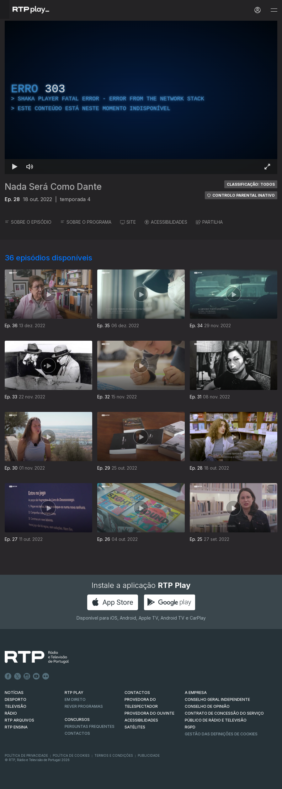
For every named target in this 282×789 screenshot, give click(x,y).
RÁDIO (11, 713)
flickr (45, 676)
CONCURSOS (77, 719)
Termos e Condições (113, 755)
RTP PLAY (74, 692)
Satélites (135, 727)
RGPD (190, 727)
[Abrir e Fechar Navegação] (274, 10)
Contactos (77, 733)
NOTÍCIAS (14, 692)
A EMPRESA (196, 692)
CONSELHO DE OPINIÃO (207, 706)
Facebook (8, 676)
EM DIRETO (75, 699)
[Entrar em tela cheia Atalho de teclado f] (267, 166)
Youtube (36, 676)
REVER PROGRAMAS (84, 706)
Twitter (17, 676)
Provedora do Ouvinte (149, 713)
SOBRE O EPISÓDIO (28, 222)
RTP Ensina (16, 727)
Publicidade (149, 755)
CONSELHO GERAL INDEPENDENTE (217, 699)
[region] (141, 97)
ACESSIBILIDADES (166, 222)
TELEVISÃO (15, 706)
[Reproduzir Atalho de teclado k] (14, 166)
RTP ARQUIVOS (19, 720)
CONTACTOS (137, 692)
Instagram (27, 676)
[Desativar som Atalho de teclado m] (29, 166)
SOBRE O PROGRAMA (85, 222)
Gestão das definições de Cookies (221, 734)
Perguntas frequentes (89, 726)
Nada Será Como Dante (53, 186)
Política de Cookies (71, 755)
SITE (128, 222)
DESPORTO (15, 699)
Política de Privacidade (26, 755)
